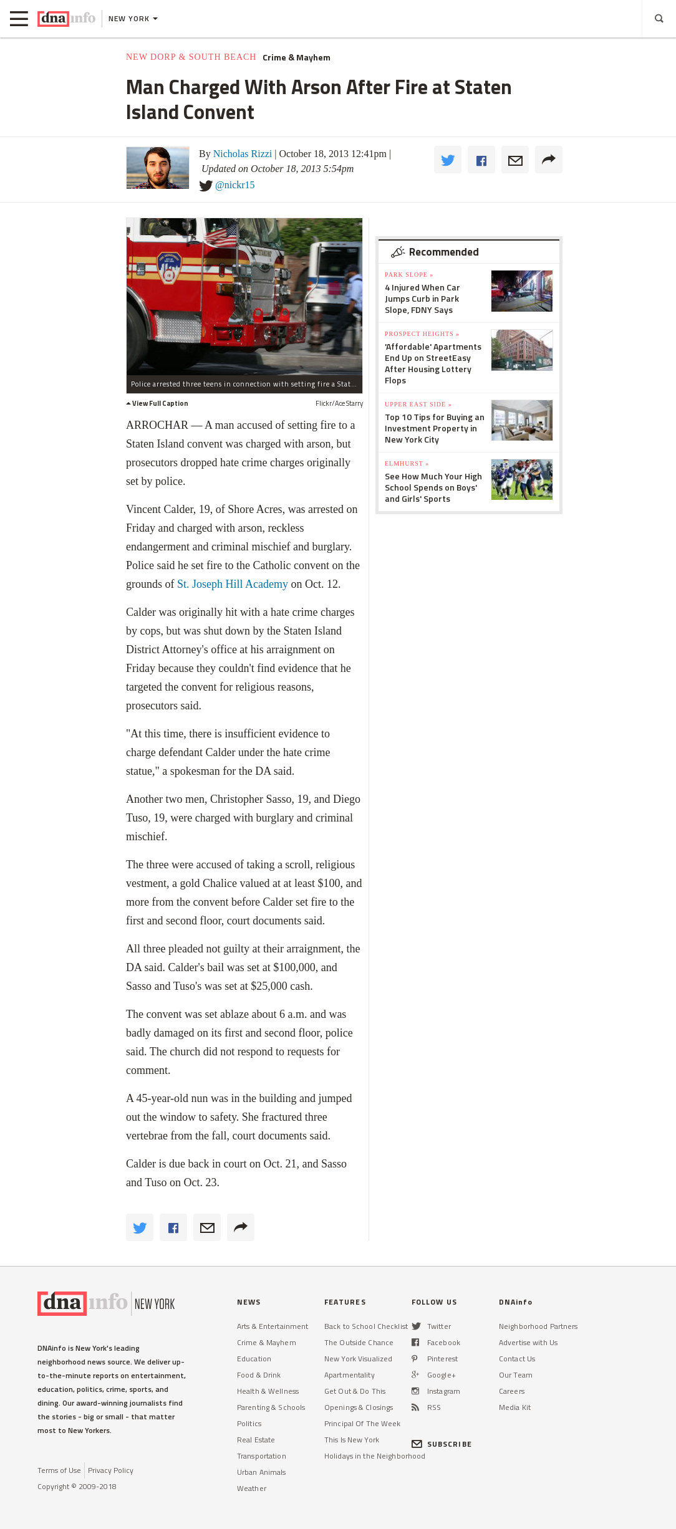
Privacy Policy (110, 1470)
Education (254, 1358)
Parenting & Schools (271, 1407)
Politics (249, 1423)
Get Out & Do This (354, 1391)
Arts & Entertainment (272, 1326)
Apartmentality (349, 1375)
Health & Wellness (268, 1391)
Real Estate (256, 1439)
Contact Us (517, 1358)
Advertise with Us (528, 1342)
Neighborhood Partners (538, 1326)
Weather (251, 1488)
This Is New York (351, 1439)
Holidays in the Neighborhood (374, 1456)
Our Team (516, 1375)
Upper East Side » (418, 404)
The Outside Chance (359, 1342)
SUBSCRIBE (442, 1444)
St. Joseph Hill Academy (232, 584)
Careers (511, 1391)
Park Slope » (409, 274)
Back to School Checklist (366, 1326)
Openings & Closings (358, 1407)
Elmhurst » (407, 463)
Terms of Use (59, 1470)
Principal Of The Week (362, 1423)
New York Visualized (358, 1358)
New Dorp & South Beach (191, 57)
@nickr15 (235, 185)
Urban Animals (261, 1472)
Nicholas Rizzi (243, 153)
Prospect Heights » (422, 333)
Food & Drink (259, 1375)
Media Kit (515, 1407)
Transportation (261, 1456)
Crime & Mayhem (297, 57)
